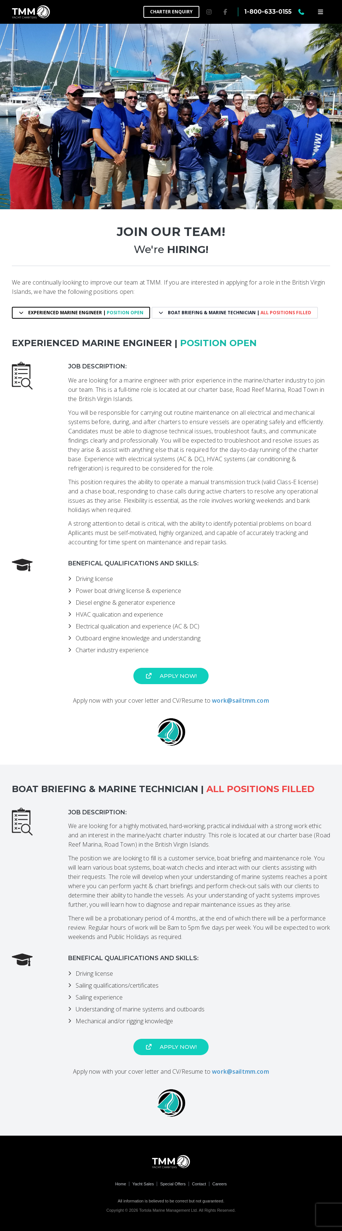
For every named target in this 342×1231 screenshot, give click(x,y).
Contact (199, 1184)
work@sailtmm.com (240, 700)
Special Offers (173, 1184)
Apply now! (171, 675)
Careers (219, 1184)
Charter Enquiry (171, 12)
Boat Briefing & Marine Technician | (234, 312)
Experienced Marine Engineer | (81, 312)
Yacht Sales (143, 1184)
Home (120, 1184)
